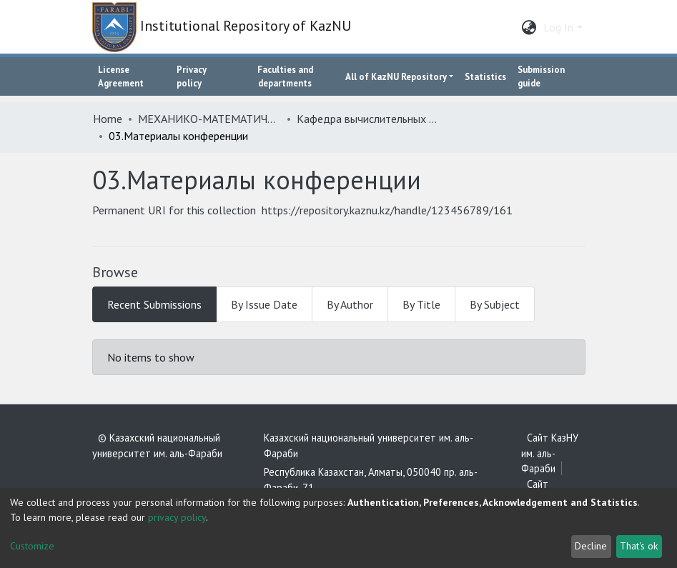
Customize (32, 545)
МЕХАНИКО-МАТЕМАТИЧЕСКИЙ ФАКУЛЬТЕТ (209, 118)
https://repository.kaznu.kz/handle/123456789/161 (387, 210)
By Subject (495, 304)
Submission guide (541, 76)
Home (107, 118)
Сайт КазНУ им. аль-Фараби (549, 453)
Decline (591, 545)
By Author (350, 304)
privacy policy (177, 517)
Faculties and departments (285, 76)
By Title (421, 304)
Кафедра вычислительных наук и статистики (368, 118)
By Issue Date (264, 304)
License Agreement (121, 76)
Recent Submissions (154, 304)
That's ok (639, 545)
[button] (528, 27)
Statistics (485, 77)
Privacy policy (192, 76)
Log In (558, 27)
